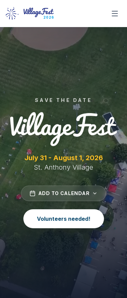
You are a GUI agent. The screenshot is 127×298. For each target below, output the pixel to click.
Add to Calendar (63, 193)
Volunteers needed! (63, 218)
